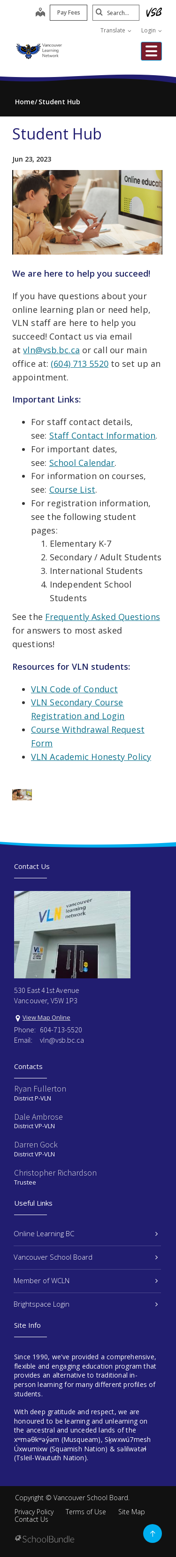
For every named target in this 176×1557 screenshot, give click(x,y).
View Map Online (46, 1017)
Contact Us (31, 1519)
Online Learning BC (86, 1233)
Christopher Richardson (55, 1172)
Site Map (131, 1511)
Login (151, 30)
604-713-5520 (61, 1029)
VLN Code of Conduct (74, 689)
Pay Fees (68, 12)
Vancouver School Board (86, 1257)
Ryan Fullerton (40, 1088)
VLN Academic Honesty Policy (91, 756)
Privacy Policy (34, 1511)
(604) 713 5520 (79, 363)
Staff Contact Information (102, 435)
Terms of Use (86, 1511)
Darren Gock (36, 1144)
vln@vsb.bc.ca (51, 350)
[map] (40, 13)
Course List (72, 489)
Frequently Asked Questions (102, 616)
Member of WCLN (86, 1280)
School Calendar (82, 462)
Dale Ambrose (38, 1116)
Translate (115, 30)
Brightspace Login (86, 1304)
